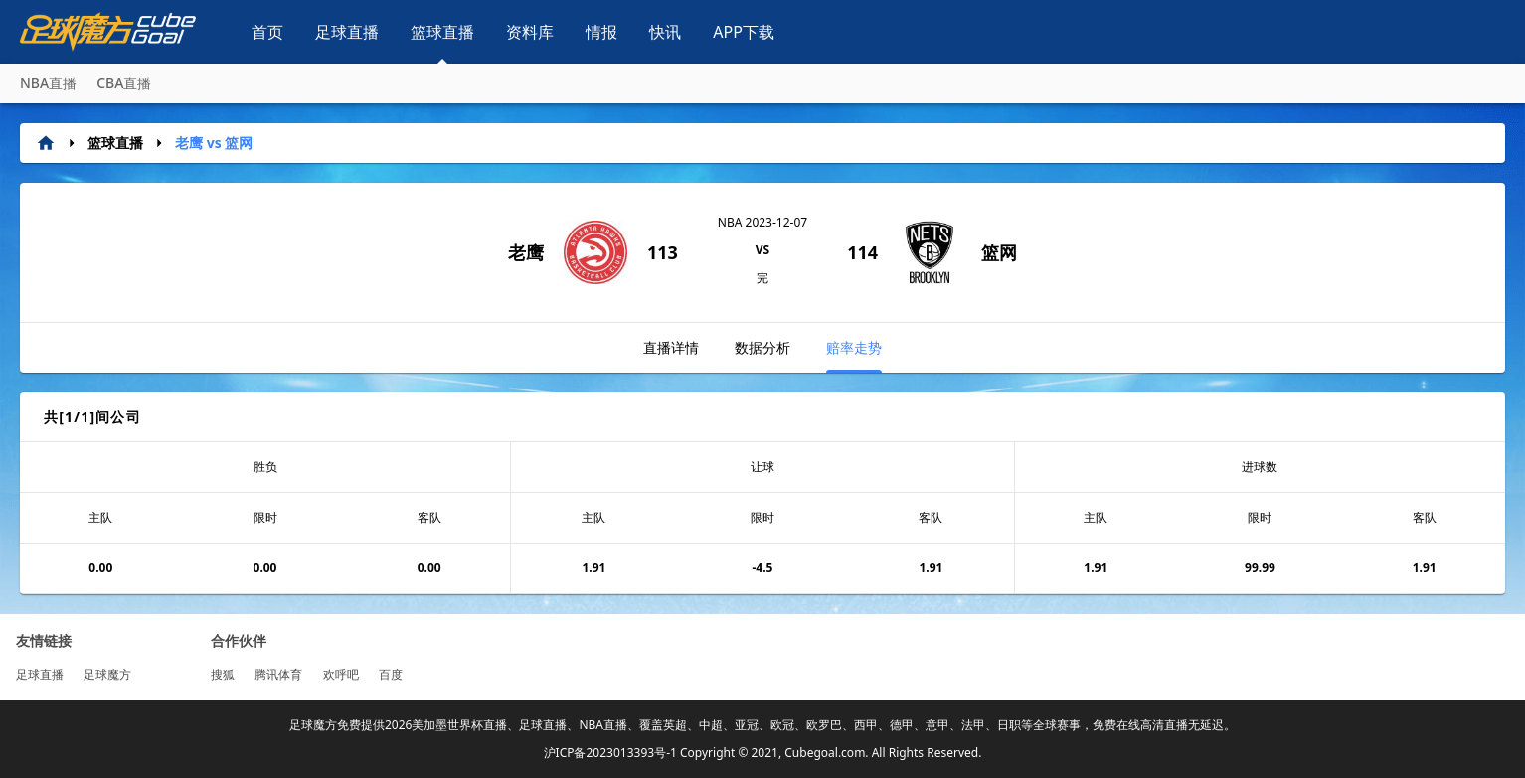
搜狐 (223, 674)
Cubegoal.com (824, 752)
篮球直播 (442, 32)
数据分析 (762, 347)
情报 (601, 32)
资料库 (530, 32)
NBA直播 (48, 83)
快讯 (665, 32)
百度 (391, 674)
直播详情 (671, 347)
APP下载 (743, 32)
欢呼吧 (341, 674)
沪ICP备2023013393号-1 (610, 752)
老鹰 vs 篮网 (214, 142)
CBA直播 (123, 83)
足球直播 (347, 32)
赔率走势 (854, 355)
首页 (267, 32)
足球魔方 (107, 674)
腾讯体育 (278, 674)
